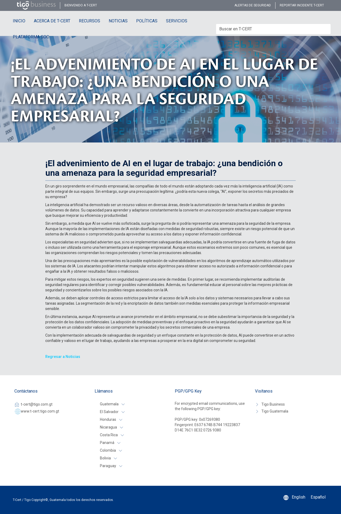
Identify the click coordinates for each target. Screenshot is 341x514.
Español (318, 497)
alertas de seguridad (252, 5)
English (298, 497)
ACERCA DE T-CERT (52, 20)
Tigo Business (273, 404)
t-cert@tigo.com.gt (36, 404)
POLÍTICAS (146, 20)
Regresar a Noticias (62, 356)
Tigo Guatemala (274, 411)
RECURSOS (89, 20)
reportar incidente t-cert (302, 5)
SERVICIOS (176, 20)
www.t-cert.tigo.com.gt (40, 411)
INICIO (19, 20)
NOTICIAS (118, 20)
